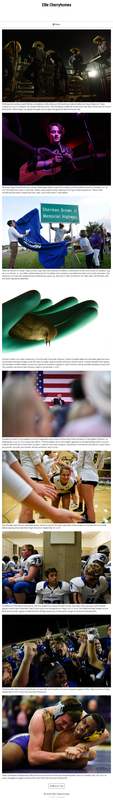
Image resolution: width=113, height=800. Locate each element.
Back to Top (56, 786)
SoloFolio (61, 797)
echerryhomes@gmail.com (57, 14)
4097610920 (57, 17)
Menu (56, 24)
